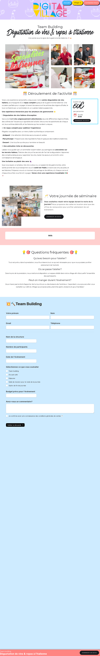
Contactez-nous (91, 3)
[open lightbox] (84, 54)
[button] (77, 2)
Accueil (67, 3)
